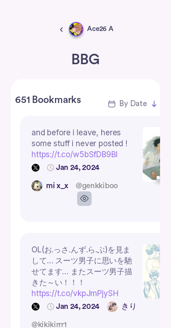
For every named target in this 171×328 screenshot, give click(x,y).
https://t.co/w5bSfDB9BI (74, 154)
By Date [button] (133, 104)
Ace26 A (100, 29)
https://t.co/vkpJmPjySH (75, 293)
